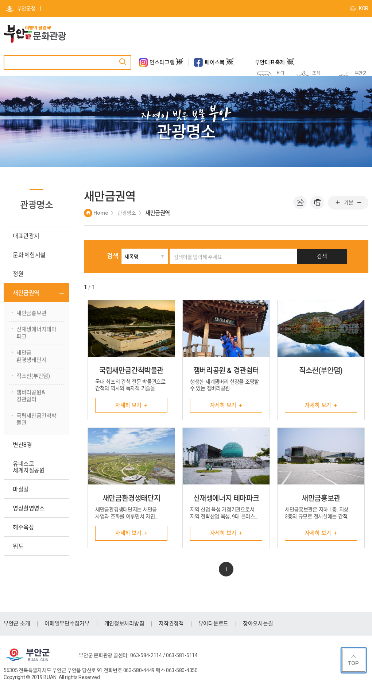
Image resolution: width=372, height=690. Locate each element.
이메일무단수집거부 (66, 624)
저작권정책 (171, 624)
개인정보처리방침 (124, 624)
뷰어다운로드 (213, 624)
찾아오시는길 (258, 624)
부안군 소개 (17, 624)
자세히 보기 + (131, 405)
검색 (123, 256)
